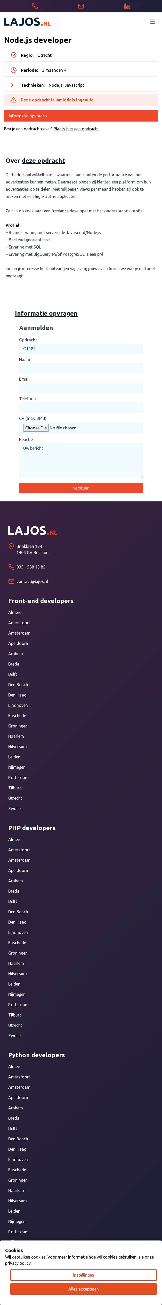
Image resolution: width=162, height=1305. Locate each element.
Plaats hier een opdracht (76, 128)
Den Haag (17, 695)
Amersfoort (19, 622)
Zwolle (14, 808)
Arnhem (15, 653)
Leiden (14, 757)
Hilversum (17, 746)
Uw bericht (81, 460)
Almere (14, 612)
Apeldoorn (18, 643)
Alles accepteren (83, 1289)
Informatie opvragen (28, 116)
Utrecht (15, 798)
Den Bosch (18, 684)
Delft (12, 674)
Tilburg (15, 788)
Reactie (26, 439)
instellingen (83, 1275)
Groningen (18, 726)
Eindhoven (18, 705)
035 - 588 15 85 (31, 567)
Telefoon (27, 398)
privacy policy (18, 1263)
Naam (24, 359)
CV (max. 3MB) (32, 418)
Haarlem (16, 736)
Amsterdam (19, 633)
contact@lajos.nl (32, 581)
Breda (13, 664)
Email (24, 379)
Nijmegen (17, 767)
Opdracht (28, 340)
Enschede (17, 715)
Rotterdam (18, 777)
